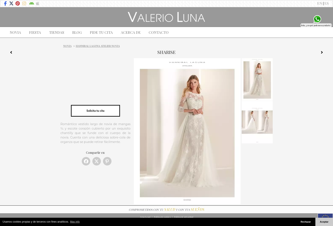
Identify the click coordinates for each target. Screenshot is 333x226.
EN (319, 3)
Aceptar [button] (324, 221)
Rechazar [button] (306, 221)
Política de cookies (162, 216)
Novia (67, 46)
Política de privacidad (183, 216)
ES (326, 3)
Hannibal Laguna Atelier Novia (98, 46)
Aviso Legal (145, 216)
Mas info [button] (75, 221)
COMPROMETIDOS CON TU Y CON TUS (166, 209)
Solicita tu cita (95, 110)
